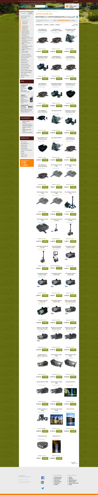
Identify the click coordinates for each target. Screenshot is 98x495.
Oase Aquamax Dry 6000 (56, 110)
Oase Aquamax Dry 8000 (56, 137)
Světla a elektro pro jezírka (26, 72)
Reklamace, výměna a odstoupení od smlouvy (44, 1)
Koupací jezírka (24, 146)
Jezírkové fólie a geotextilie (26, 56)
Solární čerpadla (24, 41)
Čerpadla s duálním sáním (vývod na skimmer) (27, 38)
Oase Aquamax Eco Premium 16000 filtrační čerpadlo (70, 58)
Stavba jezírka (23, 59)
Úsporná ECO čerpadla (25, 36)
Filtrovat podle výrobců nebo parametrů (42, 21)
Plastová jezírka (24, 62)
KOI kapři (22, 153)
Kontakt (54, 1)
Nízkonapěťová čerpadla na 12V (27, 40)
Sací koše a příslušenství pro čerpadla (26, 49)
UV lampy (56, 484)
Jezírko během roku (25, 143)
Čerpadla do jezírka (42, 11)
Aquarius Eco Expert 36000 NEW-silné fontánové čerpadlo (56, 329)
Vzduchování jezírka (25, 57)
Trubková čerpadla (25, 47)
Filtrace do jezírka (57, 478)
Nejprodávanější (39, 24)
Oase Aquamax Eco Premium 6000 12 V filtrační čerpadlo (56, 31)
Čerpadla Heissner (25, 27)
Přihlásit (76, 1)
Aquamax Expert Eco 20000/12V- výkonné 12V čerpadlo (42, 356)
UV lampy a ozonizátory (25, 54)
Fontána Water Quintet (70, 381)
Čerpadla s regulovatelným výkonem (26, 43)
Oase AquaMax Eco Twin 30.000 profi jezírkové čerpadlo (42, 139)
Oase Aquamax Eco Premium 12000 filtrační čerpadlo (56, 58)
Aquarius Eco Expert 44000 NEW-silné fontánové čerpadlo (70, 329)
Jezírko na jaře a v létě (25, 16)
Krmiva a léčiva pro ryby (25, 65)
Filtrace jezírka (24, 17)
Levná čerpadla (24, 35)
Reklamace (71, 478)
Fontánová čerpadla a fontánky (27, 46)
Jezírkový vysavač (57, 481)
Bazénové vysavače (25, 75)
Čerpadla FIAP (24, 28)
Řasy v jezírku (57, 480)
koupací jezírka (51, 16)
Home (21, 1)
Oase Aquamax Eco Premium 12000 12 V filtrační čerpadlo (42, 85)
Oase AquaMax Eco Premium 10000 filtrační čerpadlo (42, 112)
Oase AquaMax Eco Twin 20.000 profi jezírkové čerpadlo (70, 85)
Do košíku (45, 51)
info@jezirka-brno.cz (56, 7)
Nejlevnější (46, 24)
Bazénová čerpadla (25, 52)
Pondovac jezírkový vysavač (26, 150)
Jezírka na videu (24, 154)
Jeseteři (22, 151)
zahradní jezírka (57, 16)
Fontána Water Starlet (42, 436)
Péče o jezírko (23, 73)
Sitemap (70, 484)
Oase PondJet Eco (70, 409)
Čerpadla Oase (24, 24)
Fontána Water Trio (56, 436)
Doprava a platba (33, 1)
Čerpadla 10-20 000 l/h (25, 32)
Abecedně (58, 24)
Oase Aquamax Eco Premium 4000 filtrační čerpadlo (70, 139)
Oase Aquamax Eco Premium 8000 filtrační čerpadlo (42, 31)
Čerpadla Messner (25, 26)
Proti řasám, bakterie (25, 67)
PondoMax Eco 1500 (24, 84)
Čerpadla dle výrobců (49, 11)
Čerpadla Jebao (24, 23)
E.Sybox (22, 77)
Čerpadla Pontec (25, 22)
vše (76, 25)
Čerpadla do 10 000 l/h (25, 31)
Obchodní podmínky (26, 1)
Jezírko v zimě (23, 156)
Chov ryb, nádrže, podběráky (26, 70)
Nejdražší (52, 24)
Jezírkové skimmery (25, 60)
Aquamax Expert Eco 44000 (42, 381)
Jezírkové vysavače (24, 64)
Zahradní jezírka (24, 145)
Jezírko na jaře (24, 141)
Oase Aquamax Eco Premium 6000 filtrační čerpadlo (42, 166)
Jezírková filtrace (24, 148)
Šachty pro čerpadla (25, 51)
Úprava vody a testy (25, 69)
